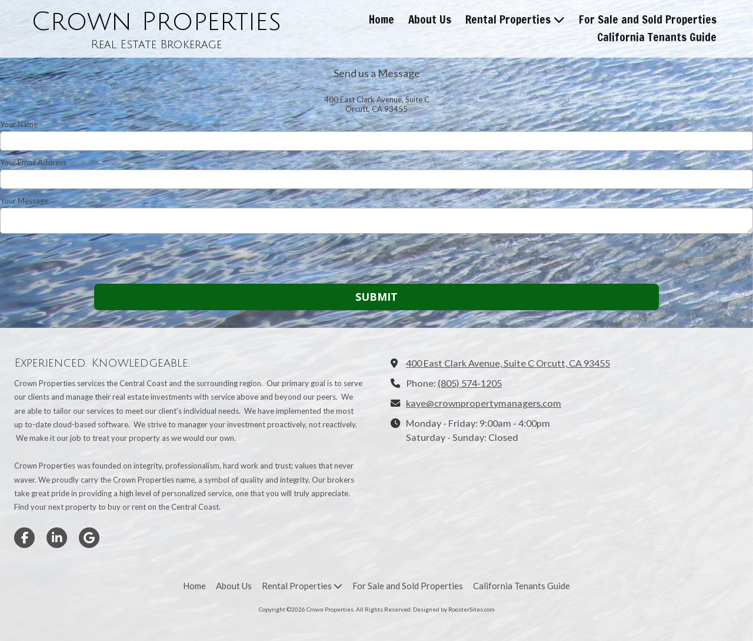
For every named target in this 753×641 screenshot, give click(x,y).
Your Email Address (33, 162)
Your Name (19, 124)
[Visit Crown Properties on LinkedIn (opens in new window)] (56, 537)
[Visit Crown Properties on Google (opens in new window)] (89, 537)
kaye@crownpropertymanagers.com (483, 402)
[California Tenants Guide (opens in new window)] (657, 38)
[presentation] (75, 260)
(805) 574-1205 (470, 382)
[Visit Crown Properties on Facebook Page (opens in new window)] (24, 537)
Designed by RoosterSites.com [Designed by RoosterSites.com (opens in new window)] (454, 609)
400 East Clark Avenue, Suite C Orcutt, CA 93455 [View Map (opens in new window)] (508, 362)
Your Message (24, 200)
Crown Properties (156, 22)
